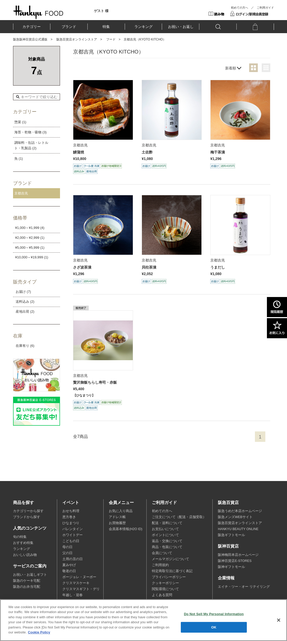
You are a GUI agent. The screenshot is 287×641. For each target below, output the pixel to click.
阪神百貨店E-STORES (235, 561)
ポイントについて (165, 535)
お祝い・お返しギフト (30, 575)
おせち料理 (70, 511)
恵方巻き (69, 517)
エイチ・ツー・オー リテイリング (244, 587)
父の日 (67, 553)
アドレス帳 (117, 517)
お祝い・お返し (181, 27)
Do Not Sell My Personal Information (214, 614)
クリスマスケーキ (75, 583)
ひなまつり (70, 523)
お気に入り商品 (121, 511)
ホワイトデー (72, 535)
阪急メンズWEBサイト (235, 517)
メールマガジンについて (170, 559)
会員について (162, 553)
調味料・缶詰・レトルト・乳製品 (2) (31, 145)
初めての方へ (239, 7)
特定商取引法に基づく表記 (172, 571)
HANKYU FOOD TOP (38, 12)
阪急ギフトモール (231, 535)
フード (111, 39)
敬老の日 (69, 571)
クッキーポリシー (165, 583)
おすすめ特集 (23, 543)
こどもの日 (70, 541)
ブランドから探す (26, 517)
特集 (106, 27)
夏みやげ (69, 565)
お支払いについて (165, 529)
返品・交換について (167, 541)
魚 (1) (18, 159)
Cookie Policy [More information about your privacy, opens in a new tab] (39, 632)
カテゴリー (31, 27)
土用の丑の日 (72, 559)
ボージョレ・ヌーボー (79, 577)
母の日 (67, 547)
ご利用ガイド (265, 7)
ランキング (143, 27)
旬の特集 (20, 537)
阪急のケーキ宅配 (26, 581)
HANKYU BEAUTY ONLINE (238, 529)
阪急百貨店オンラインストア (76, 39)
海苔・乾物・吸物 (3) (30, 132)
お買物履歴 (117, 523)
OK (214, 627)
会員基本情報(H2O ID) (125, 529)
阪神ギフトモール (231, 567)
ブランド (69, 27)
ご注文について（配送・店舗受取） (179, 517)
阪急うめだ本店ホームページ (240, 511)
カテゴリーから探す (28, 511)
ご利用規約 (160, 565)
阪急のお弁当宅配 (26, 587)
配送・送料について (167, 523)
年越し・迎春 (72, 595)
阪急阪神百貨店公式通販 (30, 39)
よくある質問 (162, 595)
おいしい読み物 (25, 555)
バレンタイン (72, 529)
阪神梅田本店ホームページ (238, 555)
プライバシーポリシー (169, 577)
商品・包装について (167, 547)
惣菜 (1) (20, 122)
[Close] (278, 620)
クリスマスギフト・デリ (81, 589)
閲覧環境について (165, 589)
